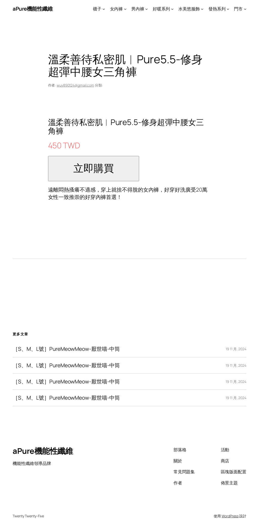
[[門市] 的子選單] (245, 8)
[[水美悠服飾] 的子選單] (202, 8)
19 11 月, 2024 (236, 348)
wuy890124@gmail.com (75, 85)
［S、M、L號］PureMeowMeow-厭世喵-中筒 (66, 349)
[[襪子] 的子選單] (103, 8)
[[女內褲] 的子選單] (125, 8)
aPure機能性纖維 (33, 8)
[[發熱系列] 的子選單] (228, 8)
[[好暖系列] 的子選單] (172, 8)
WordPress (230, 516)
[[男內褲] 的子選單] (146, 8)
